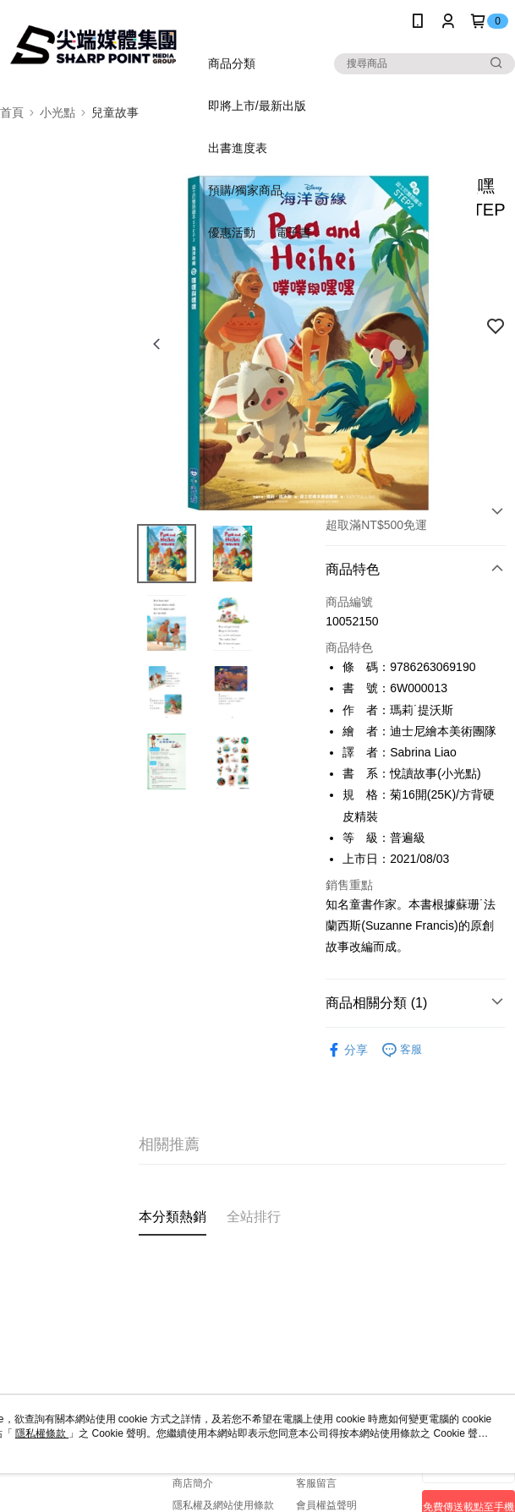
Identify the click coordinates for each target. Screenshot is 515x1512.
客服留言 (316, 1483)
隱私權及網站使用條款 (223, 1505)
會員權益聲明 (326, 1505)
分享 (347, 1050)
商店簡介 (193, 1483)
